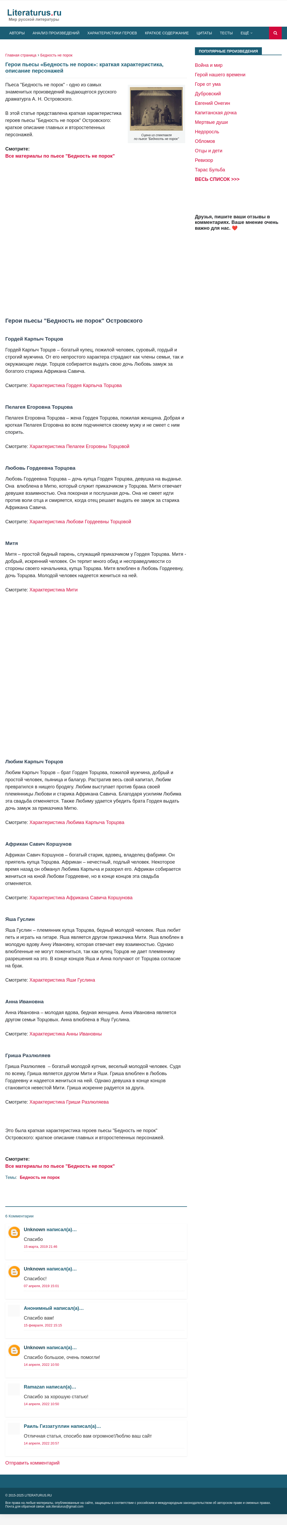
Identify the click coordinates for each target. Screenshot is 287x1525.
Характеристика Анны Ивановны (65, 1034)
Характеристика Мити (53, 589)
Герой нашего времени (220, 74)
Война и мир (209, 65)
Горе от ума (208, 84)
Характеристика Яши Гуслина (62, 980)
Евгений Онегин (212, 103)
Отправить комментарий (32, 1463)
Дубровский (208, 93)
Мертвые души (211, 122)
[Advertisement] (90, 238)
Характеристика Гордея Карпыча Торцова (75, 385)
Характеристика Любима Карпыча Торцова (76, 822)
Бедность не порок (56, 55)
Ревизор (204, 160)
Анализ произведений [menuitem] (56, 33)
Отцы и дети (208, 150)
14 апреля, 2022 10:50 (41, 1365)
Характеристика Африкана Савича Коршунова (81, 897)
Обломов (205, 141)
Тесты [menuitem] (226, 33)
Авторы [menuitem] (17, 33)
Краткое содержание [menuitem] (167, 33)
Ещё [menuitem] (245, 33)
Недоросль (207, 131)
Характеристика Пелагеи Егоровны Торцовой (79, 446)
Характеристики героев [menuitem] (112, 33)
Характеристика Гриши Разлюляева (69, 1102)
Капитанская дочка (216, 112)
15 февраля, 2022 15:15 (43, 1325)
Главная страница (21, 55)
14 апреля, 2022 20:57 (41, 1443)
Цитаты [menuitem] (204, 33)
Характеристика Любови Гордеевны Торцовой (80, 521)
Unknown (34, 1229)
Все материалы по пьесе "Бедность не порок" (60, 156)
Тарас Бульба (210, 169)
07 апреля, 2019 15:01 (41, 1286)
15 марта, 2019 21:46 (40, 1247)
